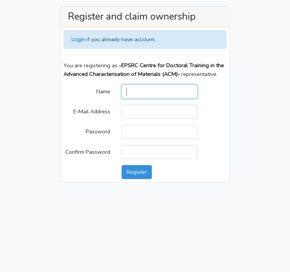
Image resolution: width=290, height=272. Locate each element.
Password (98, 131)
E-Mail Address (91, 111)
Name (103, 91)
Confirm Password (87, 152)
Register (136, 172)
